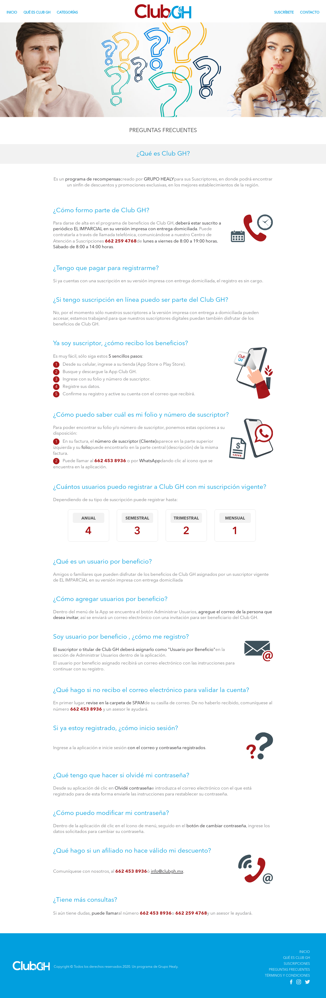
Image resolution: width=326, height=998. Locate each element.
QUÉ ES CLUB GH (36, 12)
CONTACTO (309, 12)
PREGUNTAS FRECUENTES (289, 970)
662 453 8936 (110, 460)
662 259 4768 (121, 240)
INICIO (13, 12)
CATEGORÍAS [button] (67, 12)
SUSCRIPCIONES (297, 964)
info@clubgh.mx (167, 871)
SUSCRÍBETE (284, 12)
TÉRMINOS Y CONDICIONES (287, 975)
